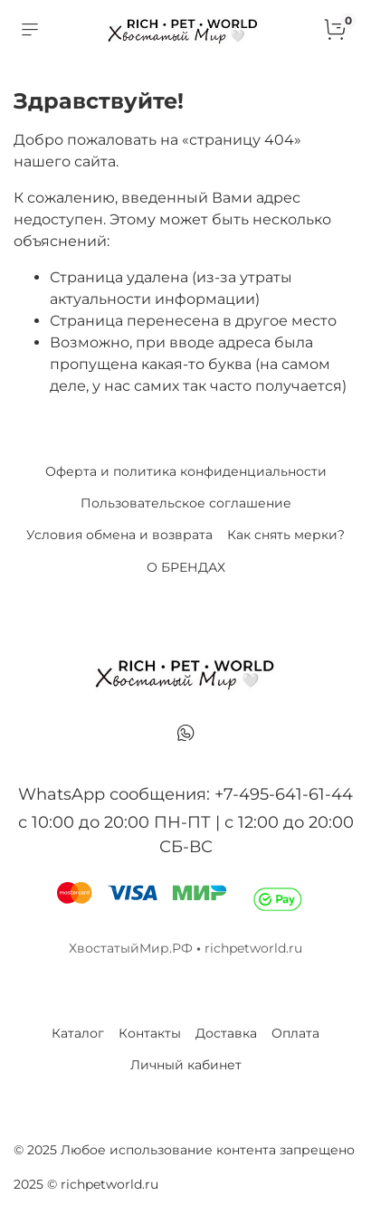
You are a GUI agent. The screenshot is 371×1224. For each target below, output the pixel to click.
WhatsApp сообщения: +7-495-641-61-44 (185, 794)
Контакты (150, 1033)
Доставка (226, 1033)
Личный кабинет (186, 1065)
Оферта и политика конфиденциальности (186, 471)
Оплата (295, 1033)
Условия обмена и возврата (119, 535)
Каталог (78, 1033)
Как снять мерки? (286, 535)
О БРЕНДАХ (186, 567)
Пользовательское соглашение (186, 503)
